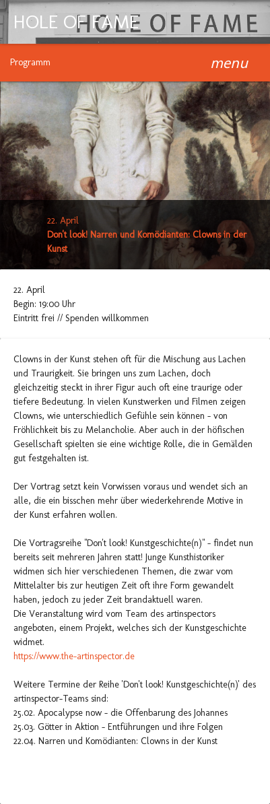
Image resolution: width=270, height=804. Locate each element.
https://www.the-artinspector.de (74, 656)
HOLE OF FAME (76, 22)
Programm (30, 62)
